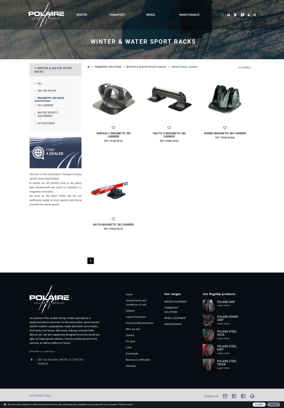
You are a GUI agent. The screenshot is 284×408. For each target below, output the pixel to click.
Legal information (136, 316)
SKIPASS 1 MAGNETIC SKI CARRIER (113, 134)
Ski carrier (45, 105)
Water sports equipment (47, 114)
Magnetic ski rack (50, 98)
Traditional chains (184, 66)
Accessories (46, 123)
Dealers (130, 335)
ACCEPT (259, 404)
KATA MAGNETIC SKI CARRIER (113, 224)
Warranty (131, 365)
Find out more (126, 404)
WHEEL (151, 15)
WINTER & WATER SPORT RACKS (53, 69)
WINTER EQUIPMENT (175, 301)
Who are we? (133, 329)
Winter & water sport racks (143, 41)
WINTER (82, 15)
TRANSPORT (117, 15)
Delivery (130, 310)
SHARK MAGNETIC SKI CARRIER (225, 133)
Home (129, 294)
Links (129, 347)
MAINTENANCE (189, 15)
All (39, 83)
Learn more (223, 305)
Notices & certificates (138, 359)
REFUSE (273, 404)
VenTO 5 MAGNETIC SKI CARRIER (169, 134)
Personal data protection (139, 323)
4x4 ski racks (46, 90)
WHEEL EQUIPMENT (175, 318)
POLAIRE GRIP (226, 302)
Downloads (132, 353)
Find (54, 151)
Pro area (130, 341)
